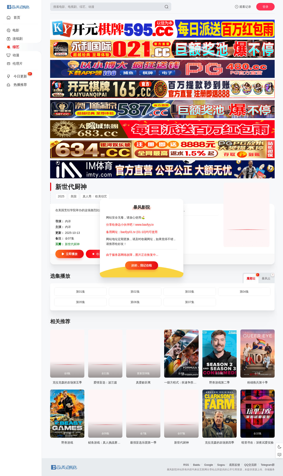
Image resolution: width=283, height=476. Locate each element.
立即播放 (69, 254)
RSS (186, 464)
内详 (68, 221)
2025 (61, 196)
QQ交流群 (250, 464)
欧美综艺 (101, 196)
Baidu (196, 464)
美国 (73, 196)
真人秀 (87, 196)
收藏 (97, 254)
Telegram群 (268, 464)
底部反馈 (234, 464)
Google (208, 464)
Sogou (221, 464)
